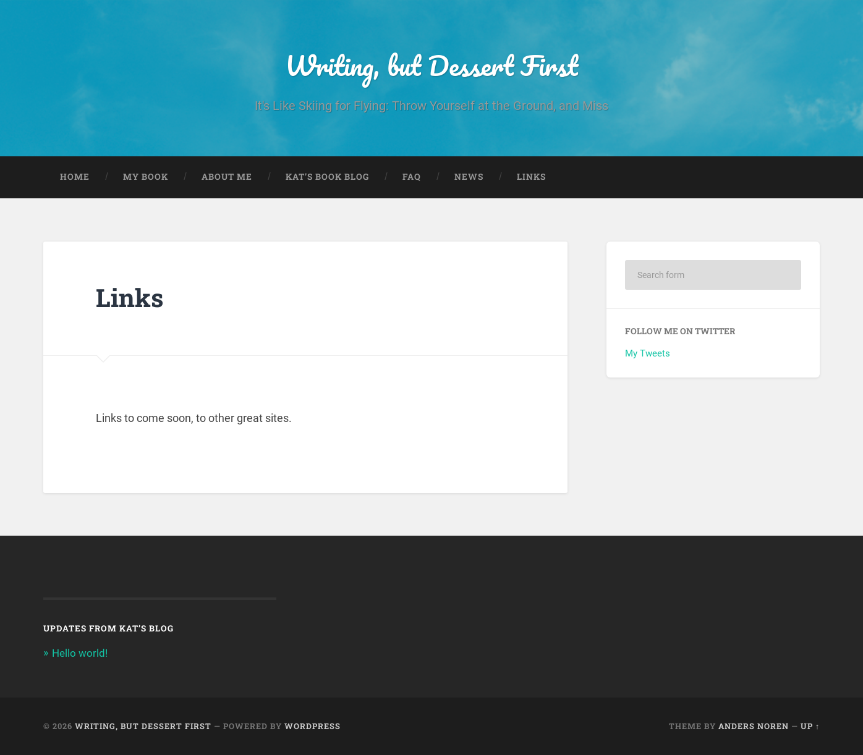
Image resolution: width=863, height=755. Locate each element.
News (468, 176)
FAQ (411, 176)
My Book (145, 176)
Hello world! (80, 653)
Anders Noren (753, 726)
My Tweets (647, 353)
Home (75, 176)
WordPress (312, 726)
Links (531, 176)
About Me (227, 176)
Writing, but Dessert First (431, 65)
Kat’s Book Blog (327, 176)
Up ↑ (810, 726)
